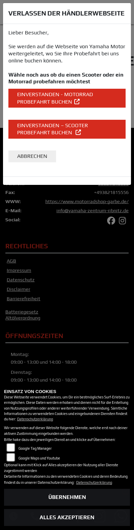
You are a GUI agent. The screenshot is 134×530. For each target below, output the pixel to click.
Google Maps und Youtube (39, 458)
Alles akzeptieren (67, 517)
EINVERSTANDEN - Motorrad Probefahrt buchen (55, 98)
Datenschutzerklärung (35, 419)
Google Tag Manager (35, 448)
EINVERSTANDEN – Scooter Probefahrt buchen (52, 129)
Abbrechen (32, 156)
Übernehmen (67, 497)
